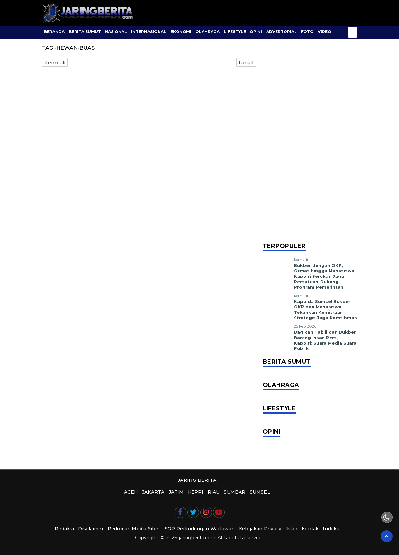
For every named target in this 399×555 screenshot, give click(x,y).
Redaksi (64, 529)
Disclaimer (91, 529)
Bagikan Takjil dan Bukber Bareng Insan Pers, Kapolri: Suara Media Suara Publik (325, 340)
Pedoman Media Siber (134, 529)
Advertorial (281, 31)
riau (214, 492)
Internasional (148, 31)
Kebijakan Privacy (260, 529)
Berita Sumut (85, 31)
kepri (196, 492)
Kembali (54, 62)
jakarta (153, 492)
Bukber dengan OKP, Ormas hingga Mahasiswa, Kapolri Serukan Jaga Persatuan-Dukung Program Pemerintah (325, 276)
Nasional (116, 31)
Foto (307, 31)
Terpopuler (284, 246)
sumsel (260, 492)
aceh (131, 492)
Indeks (331, 529)
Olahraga (207, 31)
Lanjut (246, 62)
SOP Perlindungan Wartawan (200, 529)
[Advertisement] (310, 141)
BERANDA (54, 31)
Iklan (291, 529)
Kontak (310, 529)
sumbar (234, 492)
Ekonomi (180, 31)
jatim (176, 492)
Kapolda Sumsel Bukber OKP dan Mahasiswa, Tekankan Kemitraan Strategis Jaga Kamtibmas (325, 309)
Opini (256, 31)
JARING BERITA (197, 480)
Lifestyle (235, 31)
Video (324, 31)
